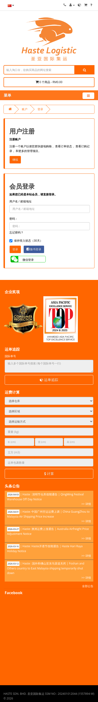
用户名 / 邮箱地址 (20, 201)
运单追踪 (49, 379)
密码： (13, 219)
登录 (40, 109)
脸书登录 (33, 249)
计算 (49, 473)
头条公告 (12, 486)
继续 (15, 160)
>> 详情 (86, 504)
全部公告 (87, 586)
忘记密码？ (16, 232)
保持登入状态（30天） (26, 241)
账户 (24, 109)
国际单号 (10, 356)
